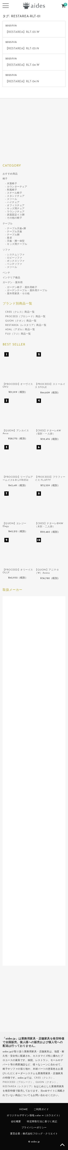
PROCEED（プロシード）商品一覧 (25, 316)
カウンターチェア (17, 186)
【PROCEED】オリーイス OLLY (18, 571)
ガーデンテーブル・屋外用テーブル (27, 290)
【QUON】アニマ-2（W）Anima (47, 571)
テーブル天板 (14, 231)
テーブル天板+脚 (16, 228)
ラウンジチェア (16, 211)
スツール (12, 199)
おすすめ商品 (10, 174)
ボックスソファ (16, 261)
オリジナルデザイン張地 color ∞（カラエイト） (34, 1115)
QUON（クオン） (46, 1082)
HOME (23, 1109)
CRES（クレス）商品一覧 (20, 312)
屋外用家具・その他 (18, 293)
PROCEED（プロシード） (18, 1082)
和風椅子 (12, 190)
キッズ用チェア (16, 208)
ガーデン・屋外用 (13, 282)
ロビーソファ (14, 258)
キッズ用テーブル (17, 244)
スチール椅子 (14, 193)
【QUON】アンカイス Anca (16, 432)
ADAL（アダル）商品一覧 (20, 329)
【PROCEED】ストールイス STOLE (50, 386)
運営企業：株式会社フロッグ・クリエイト (34, 1133)
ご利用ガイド (41, 1109)
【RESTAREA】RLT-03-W (22, 32)
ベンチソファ (14, 264)
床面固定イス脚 (16, 215)
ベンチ (6, 273)
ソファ (6, 250)
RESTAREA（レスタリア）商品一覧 (25, 325)
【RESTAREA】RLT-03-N (22, 48)
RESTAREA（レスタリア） (18, 1086)
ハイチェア (13, 202)
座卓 (9, 238)
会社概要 (16, 1121)
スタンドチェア (16, 196)
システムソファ (16, 254)
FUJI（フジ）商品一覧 (18, 334)
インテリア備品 (11, 277)
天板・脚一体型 (16, 241)
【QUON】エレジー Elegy (14, 525)
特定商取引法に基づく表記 (42, 1121)
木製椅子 (12, 183)
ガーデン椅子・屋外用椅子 (22, 287)
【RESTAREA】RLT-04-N (22, 81)
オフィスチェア (16, 205)
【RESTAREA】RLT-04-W (22, 65)
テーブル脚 (13, 235)
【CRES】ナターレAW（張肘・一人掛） (48, 432)
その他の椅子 (14, 218)
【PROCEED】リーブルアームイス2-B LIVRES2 (18, 478)
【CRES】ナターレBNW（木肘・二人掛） (49, 525)
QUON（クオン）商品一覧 (21, 321)
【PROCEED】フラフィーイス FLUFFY (50, 478)
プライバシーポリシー (34, 1127)
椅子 (5, 178)
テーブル (8, 223)
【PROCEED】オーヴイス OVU (18, 385)
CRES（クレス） (44, 1078)
